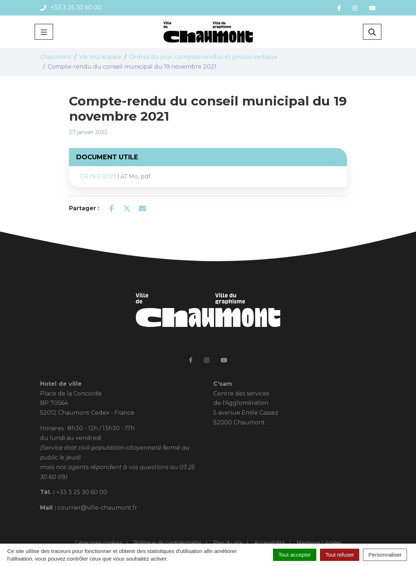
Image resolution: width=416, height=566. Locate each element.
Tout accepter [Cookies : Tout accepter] (294, 555)
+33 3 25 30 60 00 (81, 492)
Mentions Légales (319, 543)
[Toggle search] (372, 32)
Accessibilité (269, 543)
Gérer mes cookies (98, 543)
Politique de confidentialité (168, 543)
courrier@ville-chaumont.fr (97, 507)
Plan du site (228, 543)
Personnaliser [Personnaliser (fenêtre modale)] (385, 555)
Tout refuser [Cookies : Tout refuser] (339, 555)
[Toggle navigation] (44, 32)
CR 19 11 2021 (115, 176)
